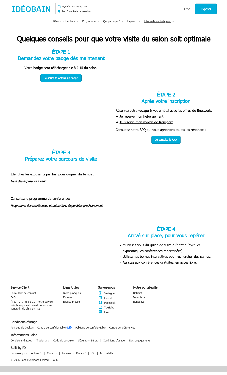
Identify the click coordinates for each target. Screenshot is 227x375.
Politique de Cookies (22, 330)
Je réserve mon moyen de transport (146, 125)
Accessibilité (107, 356)
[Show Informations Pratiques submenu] (173, 24)
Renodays (138, 305)
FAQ (13, 300)
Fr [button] (187, 12)
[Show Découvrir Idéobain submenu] (78, 24)
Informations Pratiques (157, 24)
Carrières (52, 356)
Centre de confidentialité (54, 331)
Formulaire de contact (23, 296)
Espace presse (71, 305)
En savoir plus (19, 356)
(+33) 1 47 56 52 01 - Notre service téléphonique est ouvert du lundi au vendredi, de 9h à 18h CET (32, 308)
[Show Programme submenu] (99, 24)
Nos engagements (139, 343)
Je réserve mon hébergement (141, 119)
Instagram (107, 296)
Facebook (106, 306)
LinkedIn (106, 301)
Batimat (137, 296)
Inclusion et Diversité (74, 356)
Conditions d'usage (114, 343)
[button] (206, 12)
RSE (93, 356)
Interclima (139, 300)
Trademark (43, 343)
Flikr (103, 315)
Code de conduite (63, 343)
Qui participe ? (112, 24)
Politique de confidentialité (90, 330)
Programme (89, 24)
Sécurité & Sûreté (88, 343)
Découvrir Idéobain (64, 24)
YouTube (106, 310)
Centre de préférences (122, 330)
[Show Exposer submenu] (139, 24)
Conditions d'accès (22, 343)
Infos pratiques (72, 296)
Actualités (37, 356)
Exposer (132, 24)
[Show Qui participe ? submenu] (123, 24)
